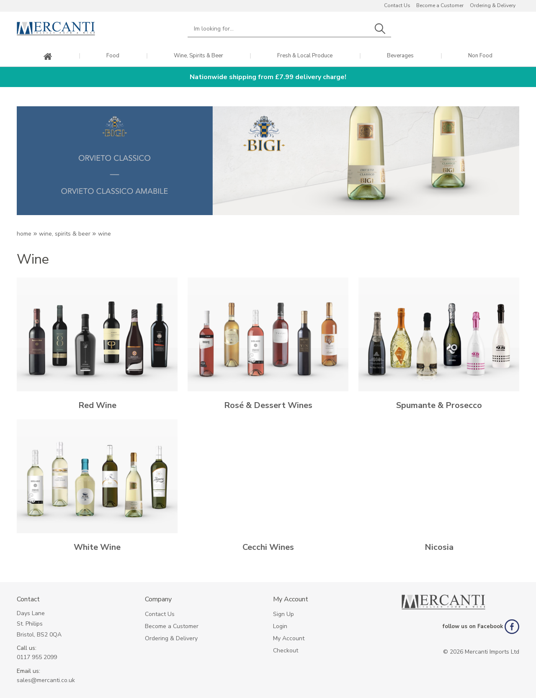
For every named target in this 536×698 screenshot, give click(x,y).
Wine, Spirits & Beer (198, 56)
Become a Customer (440, 5)
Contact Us (397, 5)
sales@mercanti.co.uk (46, 680)
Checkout (285, 650)
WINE (104, 234)
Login (280, 626)
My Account (288, 638)
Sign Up (283, 614)
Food (112, 56)
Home (24, 234)
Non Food (480, 56)
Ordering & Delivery (492, 5)
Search (380, 29)
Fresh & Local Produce (304, 56)
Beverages (400, 56)
